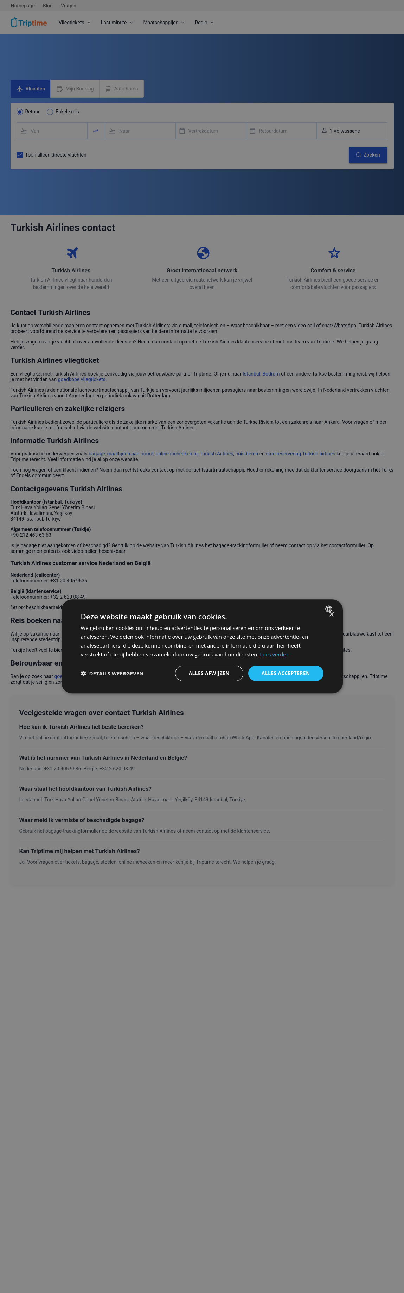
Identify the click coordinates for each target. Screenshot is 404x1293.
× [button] (331, 614)
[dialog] (202, 646)
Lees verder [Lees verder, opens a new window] (274, 654)
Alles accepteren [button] (285, 673)
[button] (112, 673)
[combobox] (329, 608)
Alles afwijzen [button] (208, 673)
